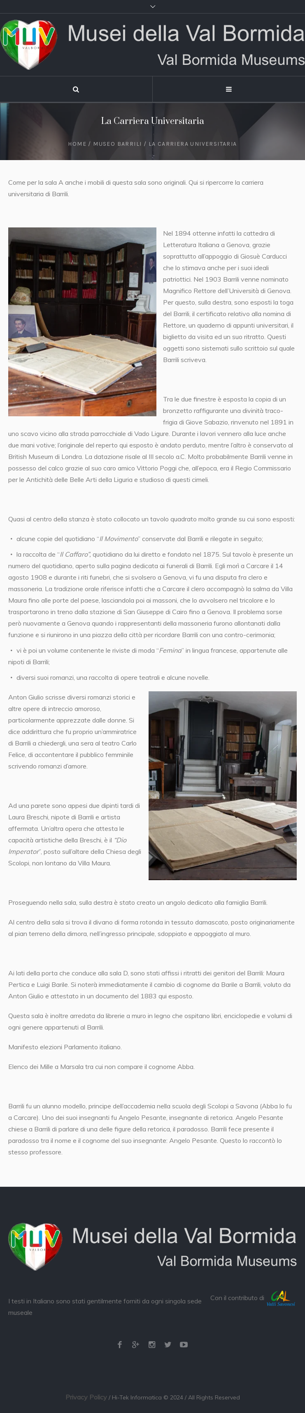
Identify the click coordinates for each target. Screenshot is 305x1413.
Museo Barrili (117, 143)
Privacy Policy (86, 1397)
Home (77, 143)
